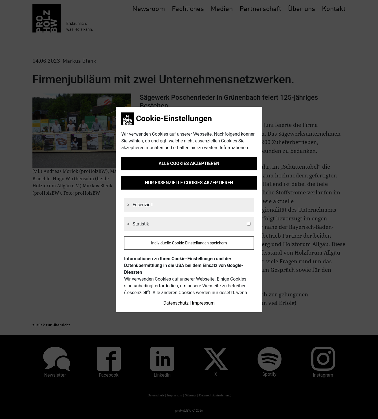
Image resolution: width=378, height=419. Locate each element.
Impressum (203, 303)
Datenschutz (175, 303)
